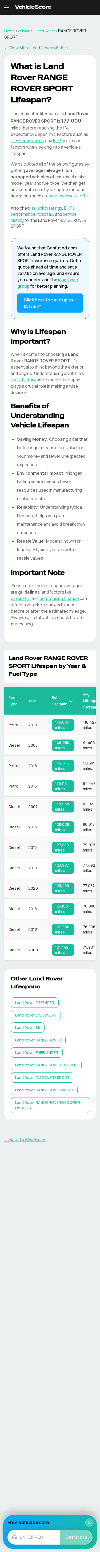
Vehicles (25, 30)
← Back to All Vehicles (25, 1140)
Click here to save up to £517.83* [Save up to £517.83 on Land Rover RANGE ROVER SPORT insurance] (48, 303)
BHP (57, 141)
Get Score (76, 1537)
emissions (21, 598)
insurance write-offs (68, 196)
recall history (23, 380)
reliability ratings (47, 208)
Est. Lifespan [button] (62, 700)
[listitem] (35, 1002)
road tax (45, 214)
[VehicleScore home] (33, 7)
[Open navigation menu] (6, 7)
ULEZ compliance (27, 141)
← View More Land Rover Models (36, 48)
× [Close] (89, 1522)
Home (9, 30)
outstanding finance (59, 598)
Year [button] (35, 700)
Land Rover (45, 30)
